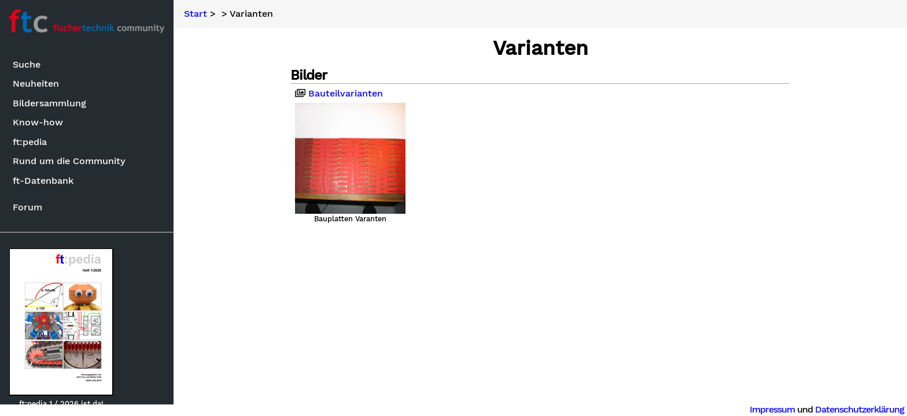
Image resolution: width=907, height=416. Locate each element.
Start (195, 14)
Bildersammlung (49, 103)
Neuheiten (36, 83)
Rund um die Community (69, 160)
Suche (26, 64)
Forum (27, 207)
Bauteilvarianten (339, 93)
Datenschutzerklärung (859, 409)
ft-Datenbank (43, 180)
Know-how (38, 122)
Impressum (772, 409)
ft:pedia (30, 141)
